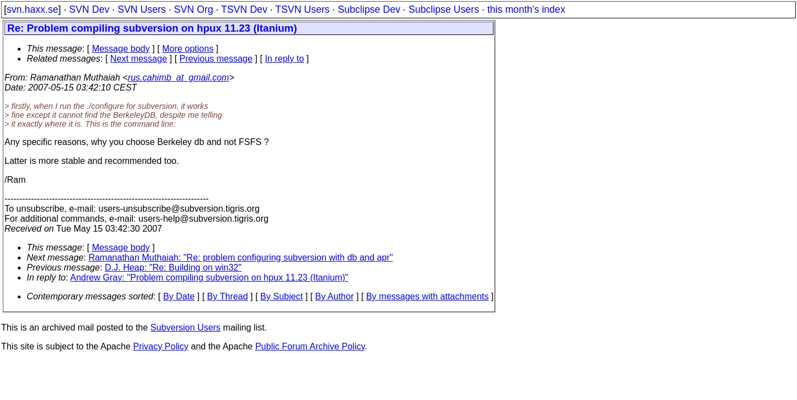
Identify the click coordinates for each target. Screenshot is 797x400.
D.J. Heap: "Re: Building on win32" (173, 267)
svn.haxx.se (32, 9)
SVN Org (193, 9)
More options (188, 48)
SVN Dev (89, 9)
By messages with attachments (427, 296)
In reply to (284, 58)
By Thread (227, 296)
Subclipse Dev (369, 9)
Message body (121, 48)
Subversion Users (186, 327)
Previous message (216, 58)
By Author (334, 296)
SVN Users (141, 9)
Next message (138, 58)
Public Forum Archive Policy (310, 346)
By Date (179, 296)
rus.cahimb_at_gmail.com (178, 77)
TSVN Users (302, 9)
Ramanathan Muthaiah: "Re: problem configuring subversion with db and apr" (240, 257)
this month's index (526, 9)
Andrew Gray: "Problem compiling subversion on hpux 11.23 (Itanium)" (209, 277)
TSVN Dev (244, 9)
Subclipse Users (444, 9)
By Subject (281, 296)
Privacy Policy (160, 346)
